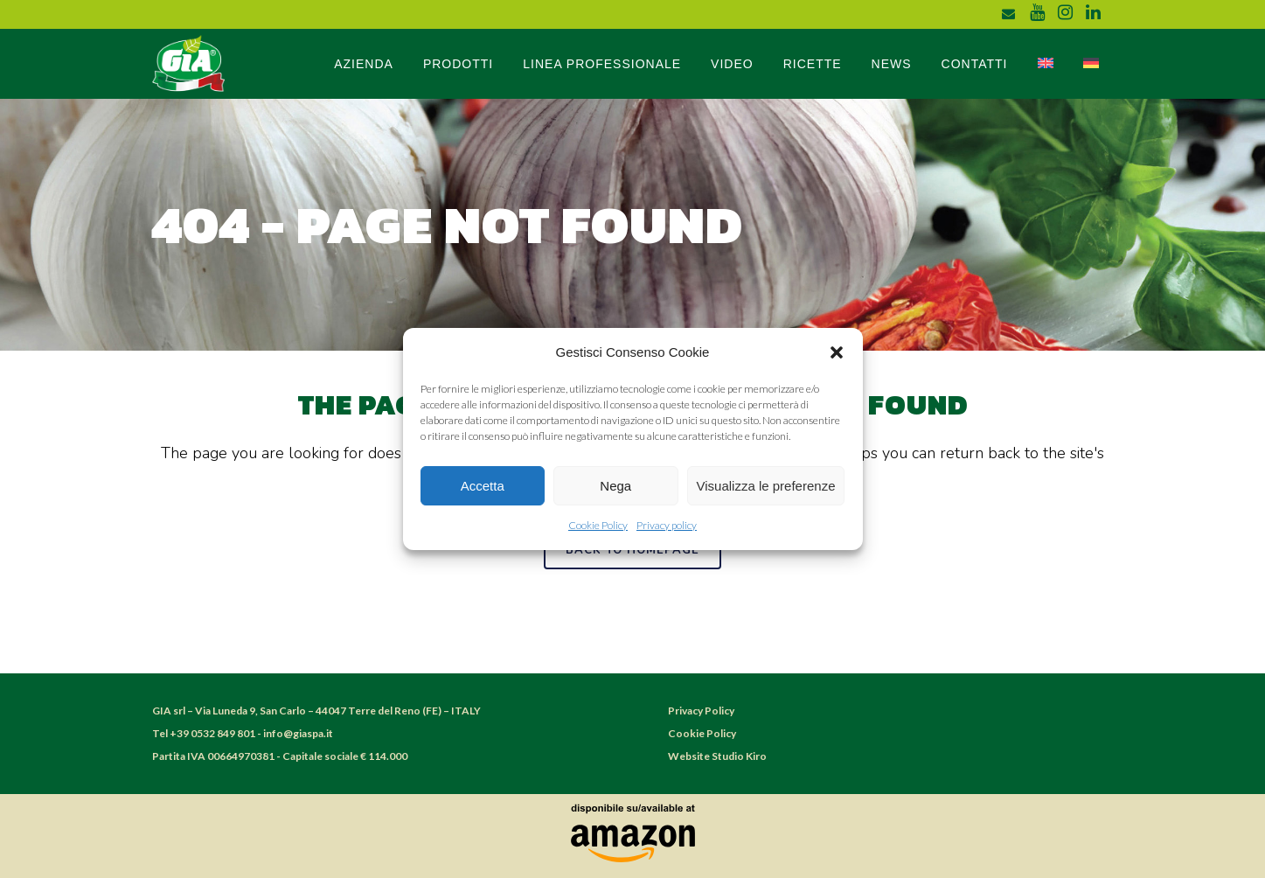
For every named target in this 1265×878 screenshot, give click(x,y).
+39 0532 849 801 (212, 733)
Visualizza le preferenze (766, 485)
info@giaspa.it (298, 733)
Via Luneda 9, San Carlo (251, 710)
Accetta (482, 485)
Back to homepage (632, 550)
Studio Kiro (739, 756)
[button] (836, 352)
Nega (615, 485)
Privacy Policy (701, 710)
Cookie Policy (598, 525)
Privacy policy (666, 525)
